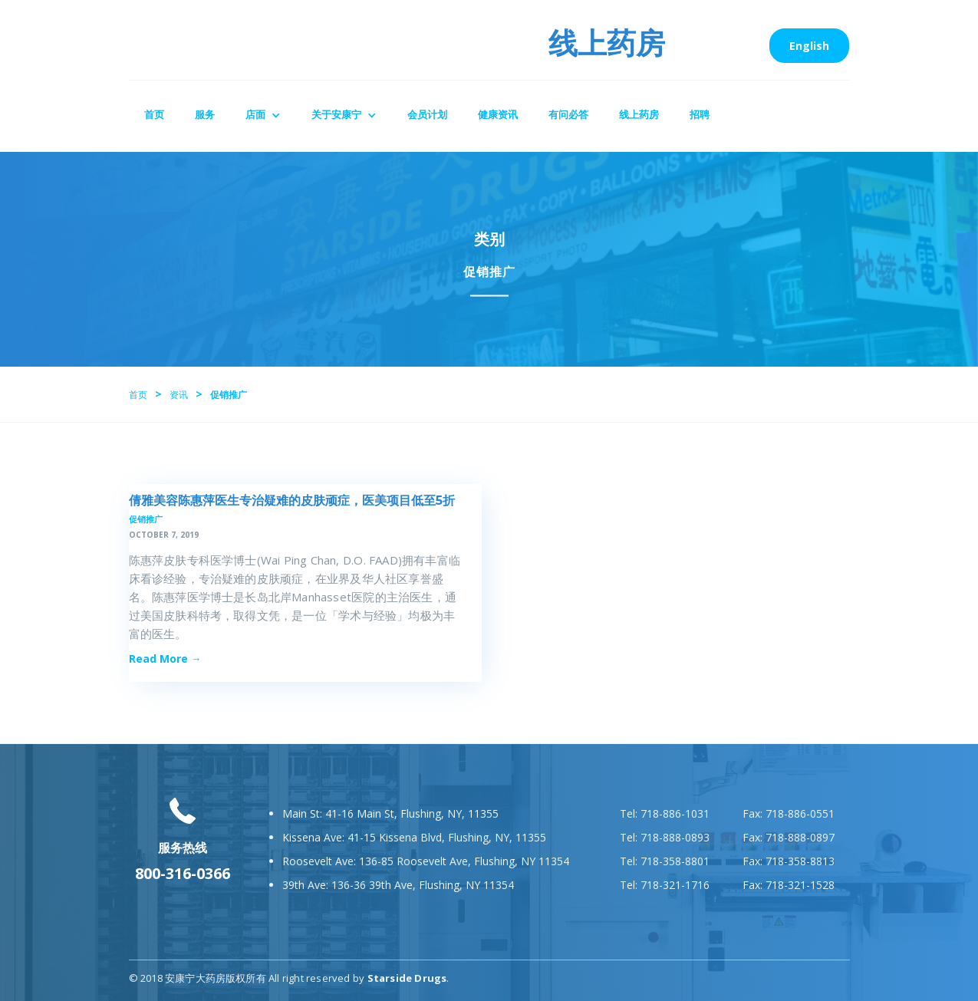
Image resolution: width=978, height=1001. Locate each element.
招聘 (700, 114)
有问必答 (568, 114)
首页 (154, 114)
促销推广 (146, 519)
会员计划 (427, 114)
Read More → (165, 658)
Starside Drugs (407, 978)
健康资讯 (498, 114)
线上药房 (639, 114)
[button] (263, 116)
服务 (205, 114)
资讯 (179, 394)
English (809, 45)
